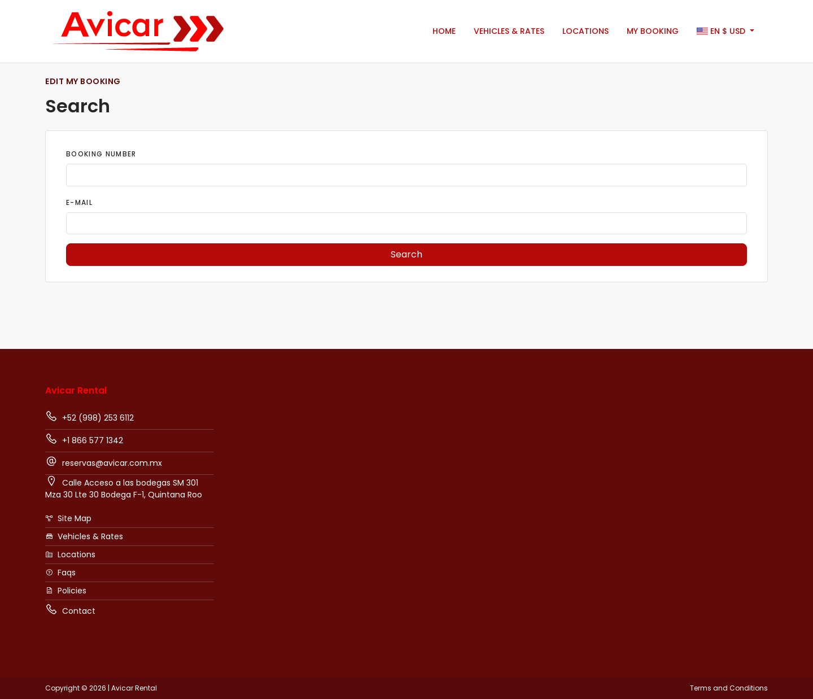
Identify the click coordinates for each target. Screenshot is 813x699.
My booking (653, 31)
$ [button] (722, 31)
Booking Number (101, 154)
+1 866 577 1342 (84, 439)
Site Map (68, 518)
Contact (70, 610)
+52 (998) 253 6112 (89, 416)
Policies (65, 590)
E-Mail (79, 202)
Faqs (60, 572)
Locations (585, 31)
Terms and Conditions (729, 688)
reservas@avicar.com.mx (103, 462)
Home (444, 31)
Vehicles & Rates (509, 31)
